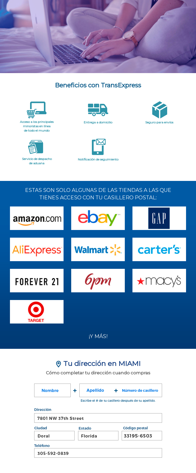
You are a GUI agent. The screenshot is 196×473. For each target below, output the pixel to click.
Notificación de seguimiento (98, 159)
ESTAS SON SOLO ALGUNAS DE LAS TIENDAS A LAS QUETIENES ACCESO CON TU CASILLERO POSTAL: (98, 194)
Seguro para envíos (159, 122)
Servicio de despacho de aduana (37, 161)
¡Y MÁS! (98, 336)
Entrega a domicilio (98, 122)
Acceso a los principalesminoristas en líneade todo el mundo (37, 126)
